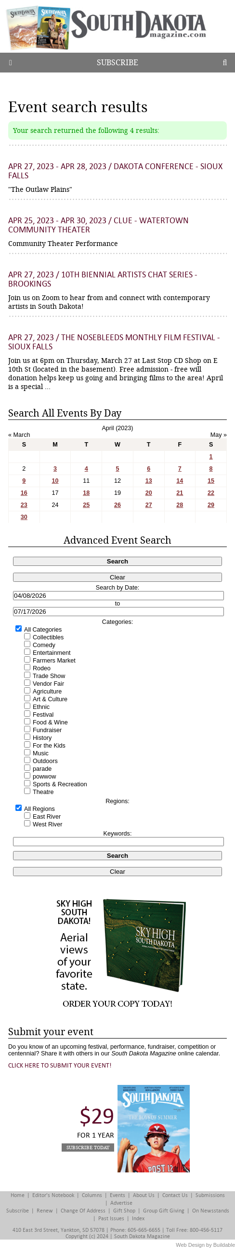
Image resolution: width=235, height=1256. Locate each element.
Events (117, 1195)
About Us (144, 1195)
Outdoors (45, 761)
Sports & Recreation (60, 784)
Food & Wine (50, 722)
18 (86, 493)
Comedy (44, 645)
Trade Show (49, 676)
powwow (44, 776)
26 (117, 505)
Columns (92, 1195)
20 (148, 493)
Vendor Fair (48, 683)
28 (179, 505)
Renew (45, 1211)
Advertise (121, 1203)
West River (47, 824)
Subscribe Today (87, 1147)
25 (86, 505)
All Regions (39, 809)
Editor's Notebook (53, 1195)
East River (47, 816)
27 (148, 505)
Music (41, 753)
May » (218, 435)
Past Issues (111, 1218)
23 (24, 505)
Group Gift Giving (163, 1211)
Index (138, 1218)
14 (179, 480)
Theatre (43, 792)
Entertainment (51, 653)
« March (19, 435)
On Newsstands (210, 1211)
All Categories (43, 629)
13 (148, 480)
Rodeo (42, 668)
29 (211, 505)
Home (18, 1195)
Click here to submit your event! (60, 1065)
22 (211, 493)
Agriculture (47, 691)
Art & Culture (50, 699)
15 (211, 480)
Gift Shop (124, 1211)
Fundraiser (47, 730)
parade (42, 768)
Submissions (210, 1195)
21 (179, 493)
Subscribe (117, 63)
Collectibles (48, 637)
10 (55, 480)
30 (24, 517)
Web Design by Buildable (205, 1245)
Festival (43, 714)
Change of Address (83, 1211)
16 (24, 493)
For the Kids (49, 745)
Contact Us (175, 1195)
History (42, 738)
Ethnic (41, 707)
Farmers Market (54, 660)
